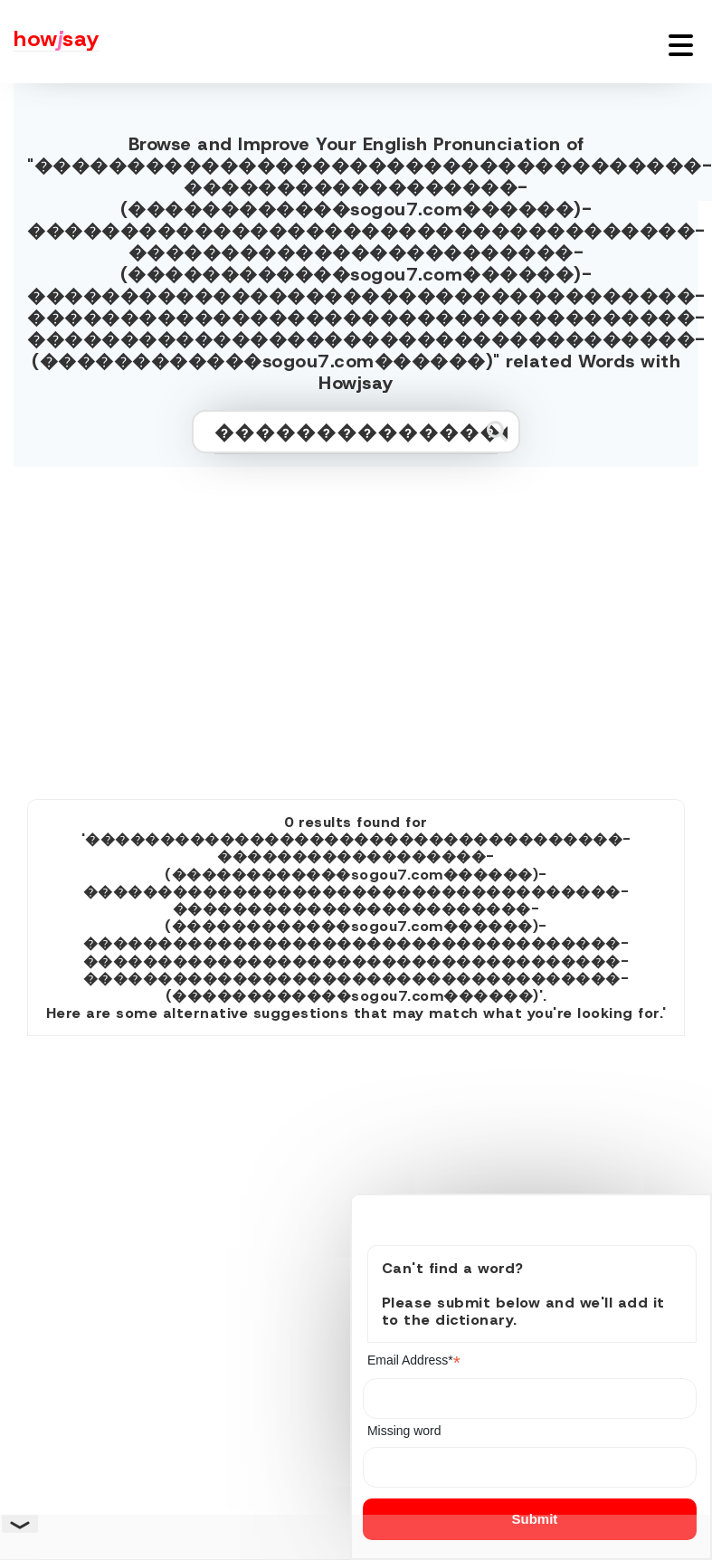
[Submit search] (497, 431)
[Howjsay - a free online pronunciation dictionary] (50, 41)
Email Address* (413, 1360)
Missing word (404, 1430)
